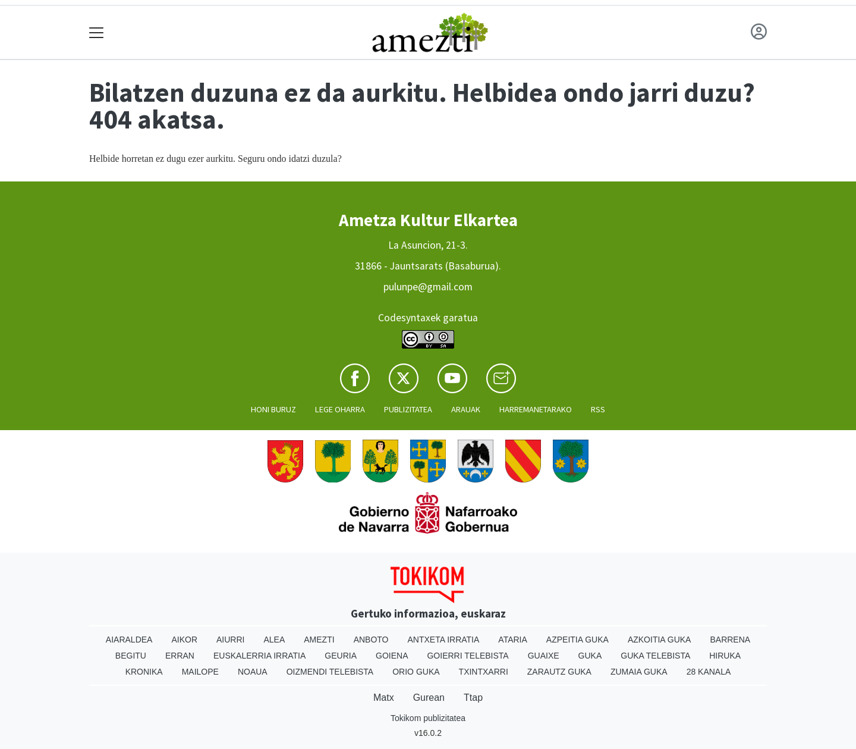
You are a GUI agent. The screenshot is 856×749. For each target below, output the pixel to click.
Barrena (730, 639)
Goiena (392, 655)
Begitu (130, 655)
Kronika (144, 671)
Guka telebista (655, 655)
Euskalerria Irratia (259, 655)
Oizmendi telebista (330, 671)
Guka (590, 655)
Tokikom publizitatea (428, 718)
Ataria (512, 639)
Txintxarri (483, 671)
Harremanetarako (535, 409)
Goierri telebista (467, 655)
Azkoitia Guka (659, 639)
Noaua (253, 671)
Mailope (200, 671)
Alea (274, 639)
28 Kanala (709, 671)
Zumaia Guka (639, 671)
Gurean (429, 697)
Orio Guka (415, 671)
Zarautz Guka (559, 671)
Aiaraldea (129, 639)
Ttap (473, 697)
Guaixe (543, 655)
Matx (383, 697)
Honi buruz (273, 409)
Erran (179, 655)
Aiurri (230, 639)
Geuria (341, 655)
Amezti (319, 639)
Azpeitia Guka (577, 639)
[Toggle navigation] (96, 32)
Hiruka (725, 655)
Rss (598, 409)
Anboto (371, 639)
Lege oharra (340, 409)
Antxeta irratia (444, 639)
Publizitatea (408, 409)
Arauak (465, 409)
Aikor (184, 639)
